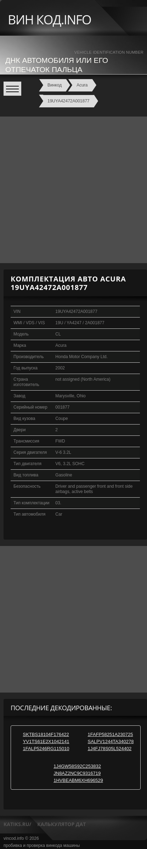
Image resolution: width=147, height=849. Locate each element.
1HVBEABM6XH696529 (78, 780)
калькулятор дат (61, 824)
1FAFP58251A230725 (110, 734)
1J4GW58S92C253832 (77, 766)
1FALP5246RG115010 (46, 748)
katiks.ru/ (17, 824)
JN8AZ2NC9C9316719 (77, 773)
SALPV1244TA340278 (111, 741)
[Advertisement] (73, 190)
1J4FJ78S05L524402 (110, 748)
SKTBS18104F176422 (46, 734)
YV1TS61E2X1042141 (46, 741)
